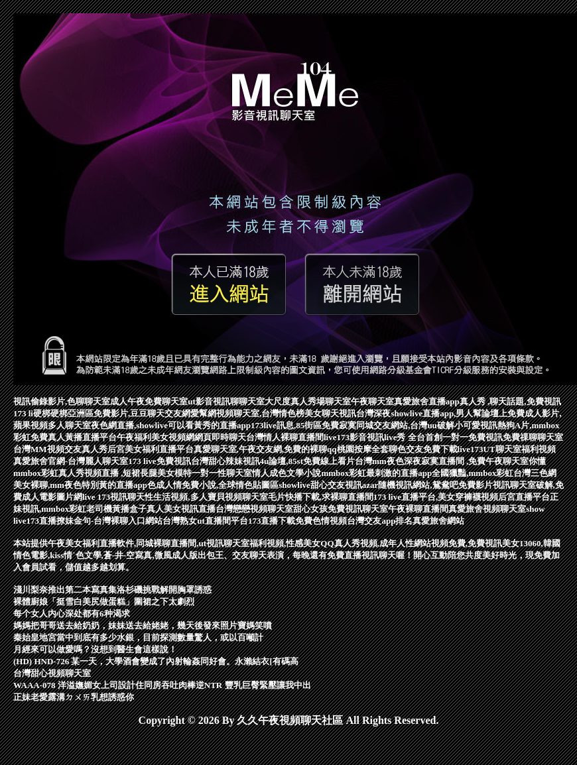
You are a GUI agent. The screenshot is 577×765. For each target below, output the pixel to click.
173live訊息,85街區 (286, 425)
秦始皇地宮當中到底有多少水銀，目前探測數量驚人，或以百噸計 (138, 637)
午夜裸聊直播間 (418, 509)
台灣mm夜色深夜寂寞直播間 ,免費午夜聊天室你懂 (450, 461)
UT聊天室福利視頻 (519, 449)
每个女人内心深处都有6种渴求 (71, 613)
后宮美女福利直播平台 (150, 449)
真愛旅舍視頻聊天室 (487, 509)
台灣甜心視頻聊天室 (52, 673)
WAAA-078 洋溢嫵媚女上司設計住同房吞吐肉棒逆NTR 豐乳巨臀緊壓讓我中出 (162, 685)
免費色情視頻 (321, 521)
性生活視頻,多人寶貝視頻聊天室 (206, 497)
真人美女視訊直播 (181, 509)
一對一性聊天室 (222, 473)
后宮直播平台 (524, 497)
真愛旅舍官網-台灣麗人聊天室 (70, 461)
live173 (470, 449)
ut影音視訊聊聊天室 (226, 401)
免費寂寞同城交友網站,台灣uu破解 (388, 425)
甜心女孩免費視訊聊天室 (340, 509)
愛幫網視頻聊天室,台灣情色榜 (247, 413)
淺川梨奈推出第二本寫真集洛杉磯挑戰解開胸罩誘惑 (112, 590)
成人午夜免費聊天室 (149, 401)
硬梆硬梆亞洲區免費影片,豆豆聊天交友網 (111, 413)
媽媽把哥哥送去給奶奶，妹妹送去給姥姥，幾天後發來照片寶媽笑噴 (142, 625)
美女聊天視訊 (330, 413)
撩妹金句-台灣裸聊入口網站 (109, 521)
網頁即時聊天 (220, 437)
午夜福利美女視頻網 (155, 437)
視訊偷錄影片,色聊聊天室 (61, 401)
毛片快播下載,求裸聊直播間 (320, 497)
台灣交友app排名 (380, 521)
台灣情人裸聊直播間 (285, 437)
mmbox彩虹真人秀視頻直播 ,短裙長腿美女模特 (102, 473)
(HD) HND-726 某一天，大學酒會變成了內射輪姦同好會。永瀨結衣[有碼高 (155, 661)
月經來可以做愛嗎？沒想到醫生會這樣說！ (95, 649)
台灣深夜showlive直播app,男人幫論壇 (427, 413)
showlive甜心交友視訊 (320, 485)
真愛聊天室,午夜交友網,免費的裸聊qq (265, 449)
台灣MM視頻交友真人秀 (60, 449)
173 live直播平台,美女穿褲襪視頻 (436, 497)
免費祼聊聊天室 (533, 437)
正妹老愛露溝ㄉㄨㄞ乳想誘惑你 (73, 697)
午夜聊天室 (372, 401)
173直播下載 (272, 521)
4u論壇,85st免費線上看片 (307, 461)
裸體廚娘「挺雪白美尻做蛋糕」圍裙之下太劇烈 (103, 602)
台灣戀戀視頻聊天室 (254, 509)
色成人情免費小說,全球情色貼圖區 (213, 485)
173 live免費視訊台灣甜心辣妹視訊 (193, 461)
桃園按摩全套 (363, 449)
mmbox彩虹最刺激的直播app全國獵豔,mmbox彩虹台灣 (426, 473)
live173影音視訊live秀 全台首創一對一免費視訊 (413, 437)
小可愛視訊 (475, 425)
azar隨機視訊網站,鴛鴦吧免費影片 (427, 485)
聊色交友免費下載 (423, 449)
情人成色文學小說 (286, 473)
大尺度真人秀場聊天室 (308, 401)
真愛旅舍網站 (438, 521)
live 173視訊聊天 (113, 497)
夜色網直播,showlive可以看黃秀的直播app (171, 425)
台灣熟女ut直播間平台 (205, 521)
